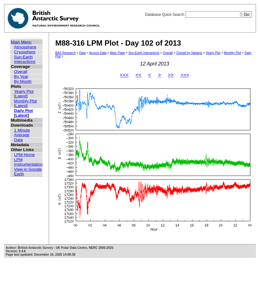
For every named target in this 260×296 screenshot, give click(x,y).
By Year (21, 76)
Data (18, 139)
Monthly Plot (25, 101)
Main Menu (21, 42)
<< (138, 75)
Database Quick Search (198, 14)
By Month (22, 81)
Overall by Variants (189, 53)
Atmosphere (25, 47)
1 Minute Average (22, 132)
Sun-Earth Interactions (24, 59)
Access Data (97, 53)
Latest (20, 96)
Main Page (117, 53)
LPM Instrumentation (28, 162)
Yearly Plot (24, 91)
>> (171, 75)
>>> (185, 75)
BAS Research (65, 53)
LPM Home (24, 154)
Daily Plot (23, 110)
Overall (20, 71)
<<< (124, 75)
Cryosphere (24, 52)
